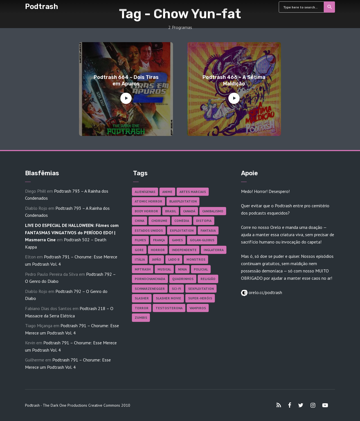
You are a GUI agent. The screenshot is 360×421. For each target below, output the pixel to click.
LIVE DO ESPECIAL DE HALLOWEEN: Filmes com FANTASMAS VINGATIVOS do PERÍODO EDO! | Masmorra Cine (72, 232)
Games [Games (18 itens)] (177, 240)
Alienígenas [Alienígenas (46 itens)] (145, 192)
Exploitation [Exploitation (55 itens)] (182, 230)
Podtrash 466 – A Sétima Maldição (234, 80)
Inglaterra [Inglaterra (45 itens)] (214, 250)
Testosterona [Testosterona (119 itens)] (169, 308)
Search (329, 7)
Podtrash (41, 6)
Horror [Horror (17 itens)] (158, 250)
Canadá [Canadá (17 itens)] (189, 211)
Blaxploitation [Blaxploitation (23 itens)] (183, 201)
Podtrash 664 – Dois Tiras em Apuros (126, 80)
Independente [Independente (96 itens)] (184, 250)
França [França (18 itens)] (159, 240)
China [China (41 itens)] (139, 221)
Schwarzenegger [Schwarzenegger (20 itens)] (150, 288)
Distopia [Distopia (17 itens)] (204, 221)
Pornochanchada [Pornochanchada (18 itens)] (150, 279)
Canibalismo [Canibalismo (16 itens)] (212, 211)
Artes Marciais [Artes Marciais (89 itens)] (192, 192)
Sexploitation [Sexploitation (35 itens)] (201, 288)
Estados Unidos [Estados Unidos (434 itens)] (149, 230)
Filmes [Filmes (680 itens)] (140, 240)
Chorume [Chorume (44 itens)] (159, 221)
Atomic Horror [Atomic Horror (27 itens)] (148, 201)
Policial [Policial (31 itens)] (201, 269)
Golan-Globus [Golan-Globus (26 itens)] (202, 240)
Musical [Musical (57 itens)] (164, 269)
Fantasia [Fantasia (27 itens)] (208, 230)
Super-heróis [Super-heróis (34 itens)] (200, 298)
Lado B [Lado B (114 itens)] (173, 259)
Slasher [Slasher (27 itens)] (142, 298)
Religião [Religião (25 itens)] (208, 279)
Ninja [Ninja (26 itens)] (182, 269)
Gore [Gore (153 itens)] (139, 250)
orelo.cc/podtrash (265, 292)
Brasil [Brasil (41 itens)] (170, 211)
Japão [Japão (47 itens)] (156, 259)
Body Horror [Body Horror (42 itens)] (146, 211)
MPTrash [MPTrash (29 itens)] (142, 269)
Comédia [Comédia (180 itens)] (181, 221)
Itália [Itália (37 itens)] (140, 259)
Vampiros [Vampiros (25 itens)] (198, 308)
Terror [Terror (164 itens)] (141, 308)
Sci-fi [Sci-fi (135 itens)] (176, 288)
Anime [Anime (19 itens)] (167, 192)
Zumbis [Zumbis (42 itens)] (141, 317)
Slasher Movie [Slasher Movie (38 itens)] (168, 298)
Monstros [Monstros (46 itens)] (195, 259)
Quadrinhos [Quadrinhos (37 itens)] (183, 279)
